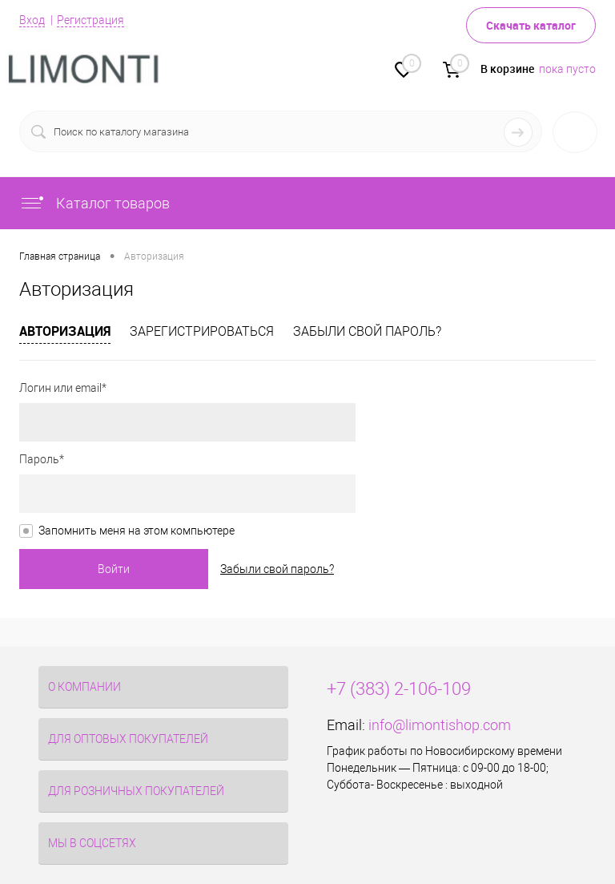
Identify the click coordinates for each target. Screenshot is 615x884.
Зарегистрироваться (202, 331)
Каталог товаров (94, 203)
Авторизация (65, 331)
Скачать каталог (531, 25)
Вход (32, 20)
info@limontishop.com (439, 724)
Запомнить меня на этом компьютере (136, 530)
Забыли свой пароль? (367, 331)
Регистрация (90, 20)
